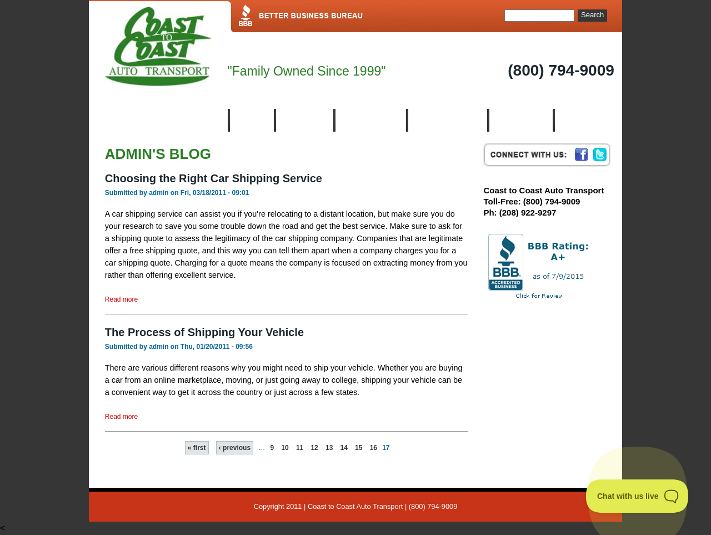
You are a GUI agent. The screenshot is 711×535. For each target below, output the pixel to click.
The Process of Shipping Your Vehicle (204, 332)
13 (329, 448)
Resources (520, 120)
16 (373, 448)
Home (251, 120)
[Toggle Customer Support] (637, 496)
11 (299, 448)
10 (284, 448)
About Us (304, 120)
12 (314, 448)
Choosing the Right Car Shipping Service (213, 178)
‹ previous (235, 448)
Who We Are (370, 120)
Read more (121, 299)
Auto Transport (447, 120)
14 (344, 448)
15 (358, 448)
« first (197, 448)
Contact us (585, 120)
